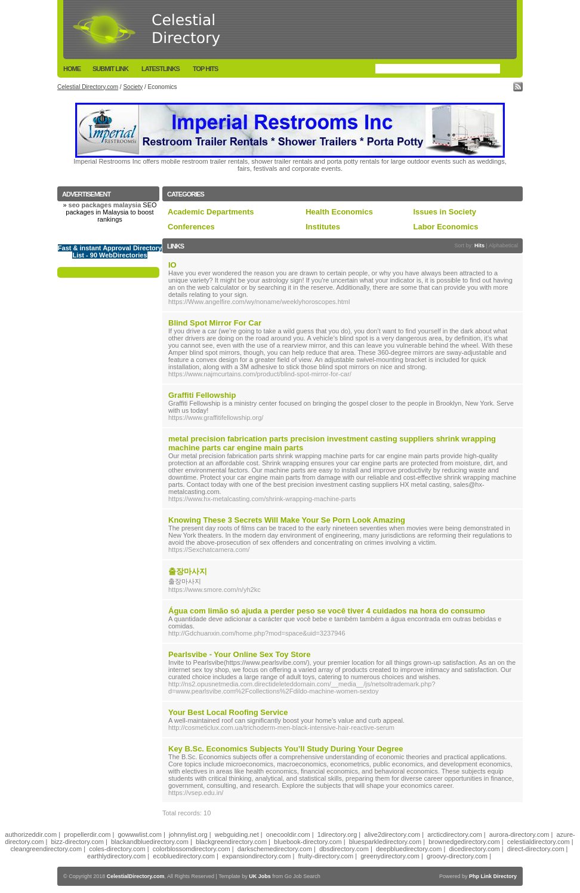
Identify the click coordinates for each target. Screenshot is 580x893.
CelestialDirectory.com (136, 876)
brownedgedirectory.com (464, 841)
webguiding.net (237, 834)
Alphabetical (503, 245)
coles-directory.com (117, 848)
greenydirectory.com (389, 856)
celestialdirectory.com (538, 841)
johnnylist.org (188, 834)
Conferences (191, 226)
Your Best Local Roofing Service (228, 712)
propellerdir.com (87, 834)
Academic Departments (211, 211)
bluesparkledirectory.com (385, 841)
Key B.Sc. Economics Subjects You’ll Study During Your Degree (285, 748)
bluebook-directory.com (308, 841)
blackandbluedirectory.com (150, 841)
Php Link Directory (493, 876)
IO (172, 264)
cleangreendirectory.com (46, 848)
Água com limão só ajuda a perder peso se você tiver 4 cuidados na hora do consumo (326, 610)
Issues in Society (444, 211)
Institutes (323, 226)
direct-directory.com (535, 848)
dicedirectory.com (474, 848)
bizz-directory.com (77, 841)
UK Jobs (260, 876)
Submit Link (110, 68)
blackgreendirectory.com (231, 841)
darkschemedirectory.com (274, 848)
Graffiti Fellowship (202, 395)
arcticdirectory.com (454, 834)
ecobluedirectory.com (184, 856)
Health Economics (339, 211)
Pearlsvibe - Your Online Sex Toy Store (239, 654)
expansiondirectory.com (256, 856)
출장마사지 (187, 571)
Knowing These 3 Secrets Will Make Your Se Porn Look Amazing (286, 519)
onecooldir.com (288, 834)
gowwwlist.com (139, 834)
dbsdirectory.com (344, 848)
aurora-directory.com (519, 834)
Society (133, 87)
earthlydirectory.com (116, 856)
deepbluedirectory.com (409, 848)
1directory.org (337, 834)
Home (72, 68)
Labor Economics (445, 226)
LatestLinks (160, 68)
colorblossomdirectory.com (191, 848)
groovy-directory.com (457, 856)
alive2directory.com (392, 834)
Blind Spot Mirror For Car (214, 322)
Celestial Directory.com (87, 87)
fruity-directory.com (325, 856)
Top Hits (205, 68)
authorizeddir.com (31, 834)
